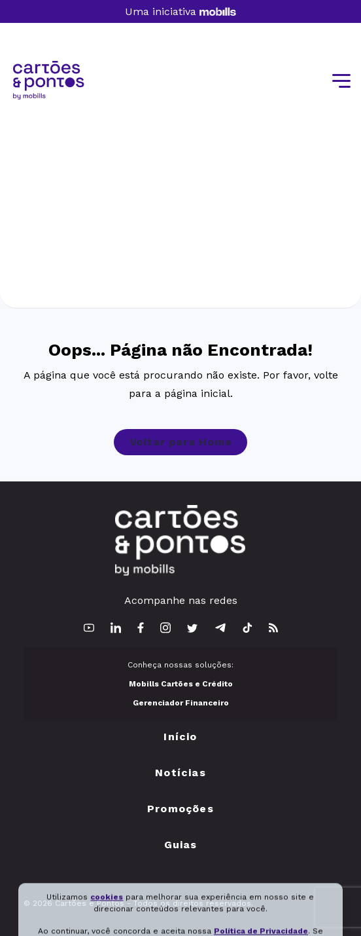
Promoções (180, 808)
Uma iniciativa (180, 12)
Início (180, 736)
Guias (181, 844)
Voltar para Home (180, 442)
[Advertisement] (180, 198)
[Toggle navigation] (340, 81)
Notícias (180, 772)
